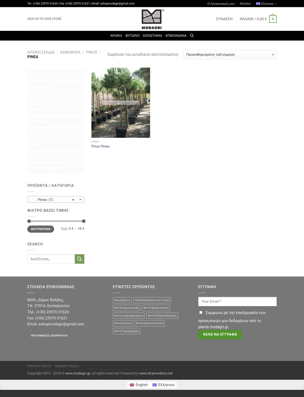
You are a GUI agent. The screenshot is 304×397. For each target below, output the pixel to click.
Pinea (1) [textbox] (53, 199)
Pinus (91, 52)
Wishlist (245, 3)
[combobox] (55, 199)
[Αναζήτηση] (192, 35)
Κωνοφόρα (70, 52)
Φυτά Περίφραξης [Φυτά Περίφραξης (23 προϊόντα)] (126, 331)
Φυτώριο (132, 35)
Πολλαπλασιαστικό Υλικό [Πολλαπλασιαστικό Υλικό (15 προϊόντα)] (152, 300)
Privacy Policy (39, 366)
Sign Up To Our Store (44, 19)
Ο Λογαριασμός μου (221, 3)
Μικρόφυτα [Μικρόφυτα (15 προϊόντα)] (122, 300)
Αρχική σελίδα (41, 52)
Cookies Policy (67, 366)
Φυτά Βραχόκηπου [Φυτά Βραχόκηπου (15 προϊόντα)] (156, 307)
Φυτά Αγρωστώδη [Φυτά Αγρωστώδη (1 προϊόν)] (126, 307)
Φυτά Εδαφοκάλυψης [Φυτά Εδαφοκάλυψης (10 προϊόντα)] (162, 315)
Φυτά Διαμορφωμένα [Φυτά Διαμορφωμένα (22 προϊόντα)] (128, 315)
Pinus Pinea (100, 146)
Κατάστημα (152, 35)
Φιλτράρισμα (41, 229)
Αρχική (116, 35)
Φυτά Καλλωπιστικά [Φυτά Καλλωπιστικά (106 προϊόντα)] (149, 323)
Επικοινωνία (176, 35)
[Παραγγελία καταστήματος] (230, 54)
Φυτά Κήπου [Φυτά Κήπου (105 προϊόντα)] (122, 323)
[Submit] (79, 258)
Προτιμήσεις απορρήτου (49, 335)
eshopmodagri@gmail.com (61, 324)
